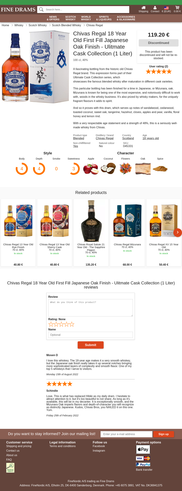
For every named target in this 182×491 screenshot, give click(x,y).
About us (11, 455)
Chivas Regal (105, 138)
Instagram (99, 450)
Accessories (126, 18)
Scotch (70, 18)
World (86, 18)
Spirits (104, 18)
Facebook (99, 446)
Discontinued (158, 43)
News (53, 18)
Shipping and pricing (18, 446)
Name (52, 329)
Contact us (12, 450)
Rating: (57, 319)
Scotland (128, 138)
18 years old (151, 138)
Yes (75, 146)
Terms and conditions (62, 446)
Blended (78, 138)
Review (53, 296)
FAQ (9, 459)
